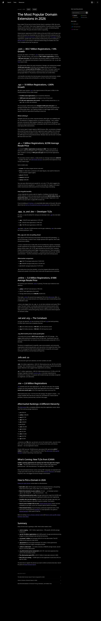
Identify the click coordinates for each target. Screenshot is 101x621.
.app (51, 215)
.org (47, 321)
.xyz (31, 90)
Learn (28, 9)
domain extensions (30, 37)
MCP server (75, 29)
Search (9, 2)
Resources (21, 2)
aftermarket (51, 297)
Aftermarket (84, 17)
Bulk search (75, 24)
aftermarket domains (36, 159)
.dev (52, 228)
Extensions (84, 15)
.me (19, 386)
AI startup (31, 203)
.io (24, 228)
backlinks (37, 509)
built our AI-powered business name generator (37, 205)
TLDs (19, 62)
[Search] (87, 13)
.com (36, 54)
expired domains (23, 511)
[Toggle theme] (93, 2)
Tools (15, 2)
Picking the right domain (24, 483)
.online (35, 283)
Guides (34, 9)
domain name (21, 40)
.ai (18, 149)
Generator (75, 17)
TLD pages (53, 37)
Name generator (76, 26)
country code (37, 373)
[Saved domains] (97, 2)
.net (30, 321)
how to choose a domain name (35, 515)
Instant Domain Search (46, 503)
